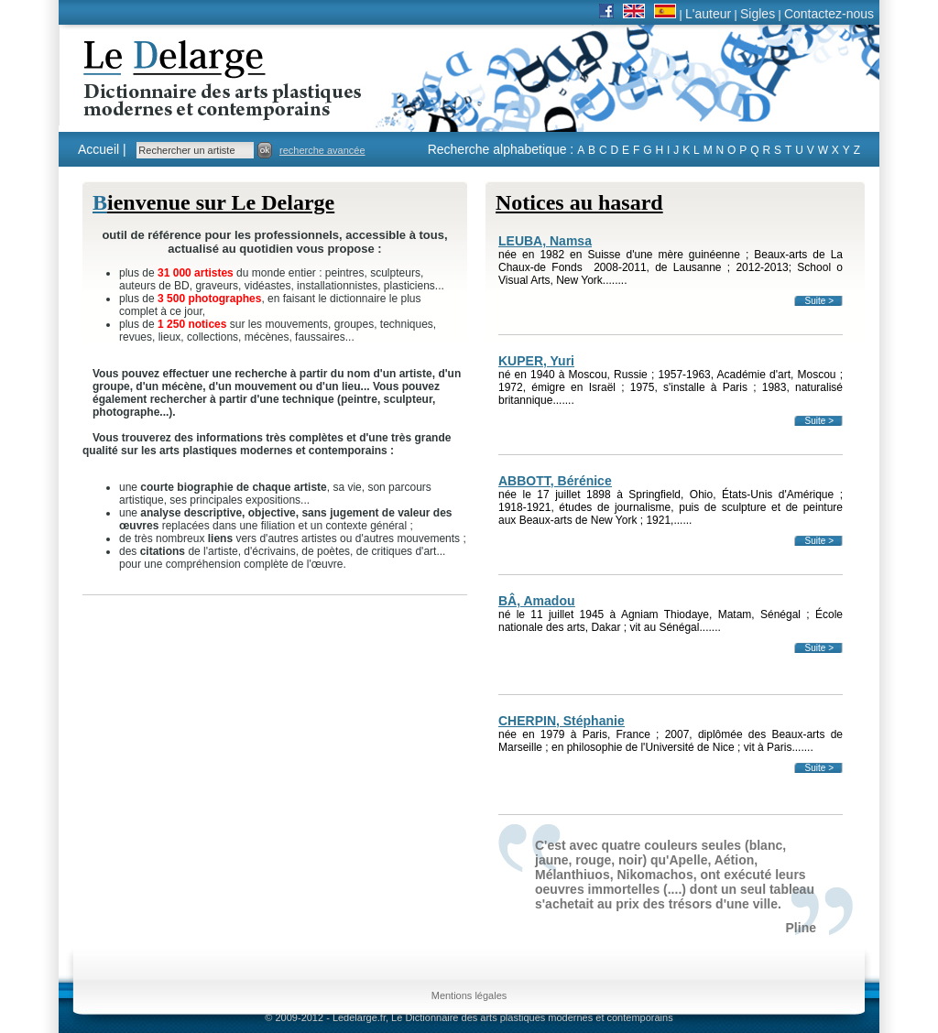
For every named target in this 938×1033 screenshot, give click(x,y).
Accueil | (102, 149)
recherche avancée (322, 150)
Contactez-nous (829, 13)
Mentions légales (469, 995)
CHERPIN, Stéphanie (561, 720)
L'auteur (708, 13)
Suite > (819, 301)
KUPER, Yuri (536, 360)
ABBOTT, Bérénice (555, 480)
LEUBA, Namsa (545, 241)
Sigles (757, 13)
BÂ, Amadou (536, 600)
